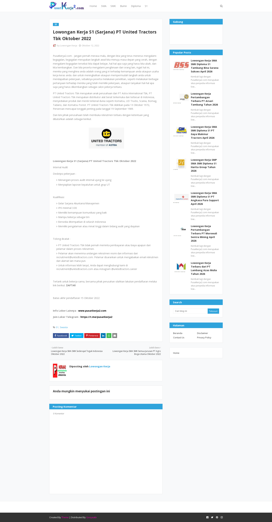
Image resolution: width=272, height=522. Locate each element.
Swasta (64, 327)
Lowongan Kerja (68, 45)
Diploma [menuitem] (136, 6)
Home (176, 352)
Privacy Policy (204, 337)
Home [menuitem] (93, 6)
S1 (57, 327)
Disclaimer (202, 333)
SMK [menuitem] (113, 6)
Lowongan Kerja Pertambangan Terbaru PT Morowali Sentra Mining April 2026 (204, 233)
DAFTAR (71, 285)
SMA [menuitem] (103, 6)
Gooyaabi (91, 517)
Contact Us (178, 337)
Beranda (177, 333)
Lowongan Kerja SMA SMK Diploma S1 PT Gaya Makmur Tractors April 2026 (204, 132)
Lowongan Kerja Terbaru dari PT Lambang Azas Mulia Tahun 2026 (204, 268)
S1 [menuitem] (146, 6)
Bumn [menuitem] (123, 6)
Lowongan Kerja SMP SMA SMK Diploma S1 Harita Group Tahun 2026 (204, 165)
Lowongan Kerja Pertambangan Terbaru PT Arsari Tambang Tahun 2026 (204, 99)
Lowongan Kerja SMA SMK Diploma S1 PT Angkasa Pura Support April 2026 (205, 198)
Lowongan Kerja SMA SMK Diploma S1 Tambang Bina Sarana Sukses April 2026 (204, 66)
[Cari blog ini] (190, 311)
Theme (65, 517)
